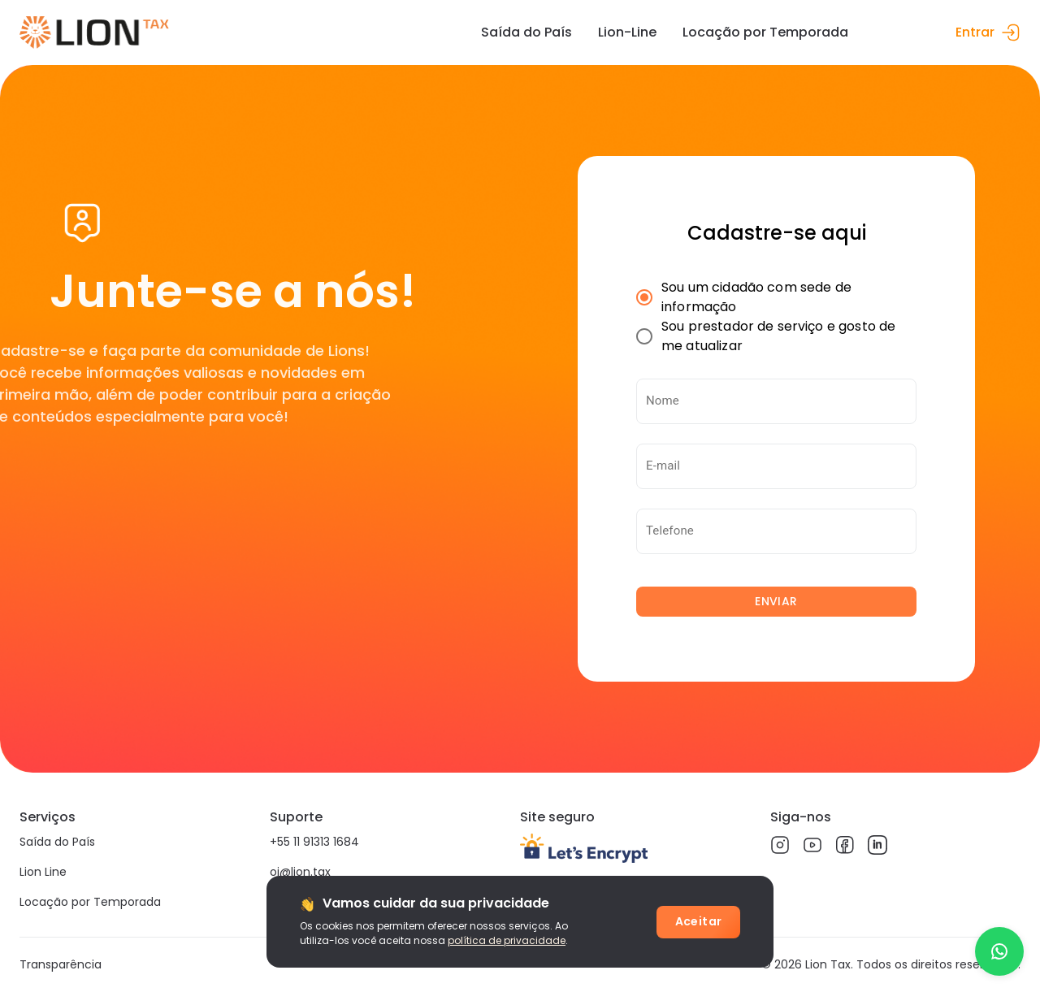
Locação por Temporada (90, 902)
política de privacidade (507, 940)
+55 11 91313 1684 (314, 842)
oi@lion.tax (300, 872)
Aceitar (698, 921)
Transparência (61, 964)
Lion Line (43, 872)
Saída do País (57, 842)
